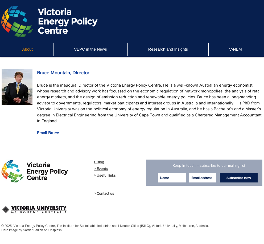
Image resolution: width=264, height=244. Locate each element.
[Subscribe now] (239, 177)
